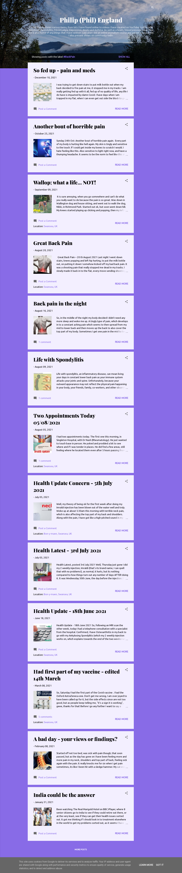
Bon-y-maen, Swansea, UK (58, 533)
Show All (124, 56)
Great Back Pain (52, 242)
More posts (81, 849)
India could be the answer (64, 794)
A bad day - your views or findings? (75, 738)
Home (91, 45)
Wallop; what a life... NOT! (64, 182)
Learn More (146, 864)
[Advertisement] (145, 96)
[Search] (152, 7)
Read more (121, 108)
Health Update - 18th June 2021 (69, 610)
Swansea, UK (50, 226)
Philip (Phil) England (91, 20)
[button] (126, 69)
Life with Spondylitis (58, 359)
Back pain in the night (60, 303)
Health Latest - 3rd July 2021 (67, 550)
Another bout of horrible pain (69, 126)
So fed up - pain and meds (64, 70)
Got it (160, 864)
